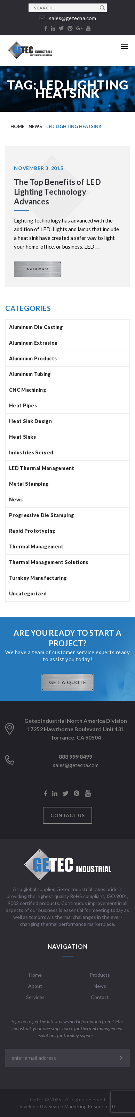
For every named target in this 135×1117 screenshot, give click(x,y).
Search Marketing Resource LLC (83, 1106)
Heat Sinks (22, 437)
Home (35, 975)
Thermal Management (36, 546)
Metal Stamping (29, 484)
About (35, 986)
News (16, 499)
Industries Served (31, 452)
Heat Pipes (23, 405)
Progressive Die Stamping (41, 515)
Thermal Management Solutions (48, 562)
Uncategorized (28, 593)
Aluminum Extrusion (33, 343)
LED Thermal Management (41, 468)
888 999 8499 (75, 756)
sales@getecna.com (67, 18)
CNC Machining (27, 390)
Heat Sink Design (30, 421)
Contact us (67, 815)
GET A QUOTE (67, 682)
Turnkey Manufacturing (38, 578)
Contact (100, 997)
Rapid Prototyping (32, 531)
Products (100, 975)
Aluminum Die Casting (36, 327)
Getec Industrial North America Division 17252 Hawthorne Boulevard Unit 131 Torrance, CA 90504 (75, 729)
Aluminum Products (33, 358)
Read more (38, 269)
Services (35, 997)
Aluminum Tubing (30, 374)
